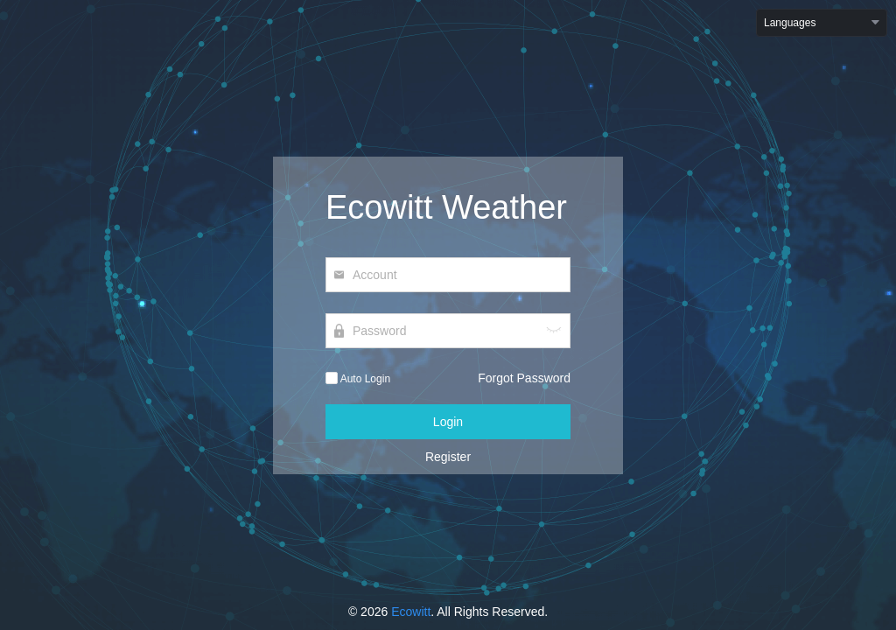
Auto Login (358, 379)
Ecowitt (410, 612)
